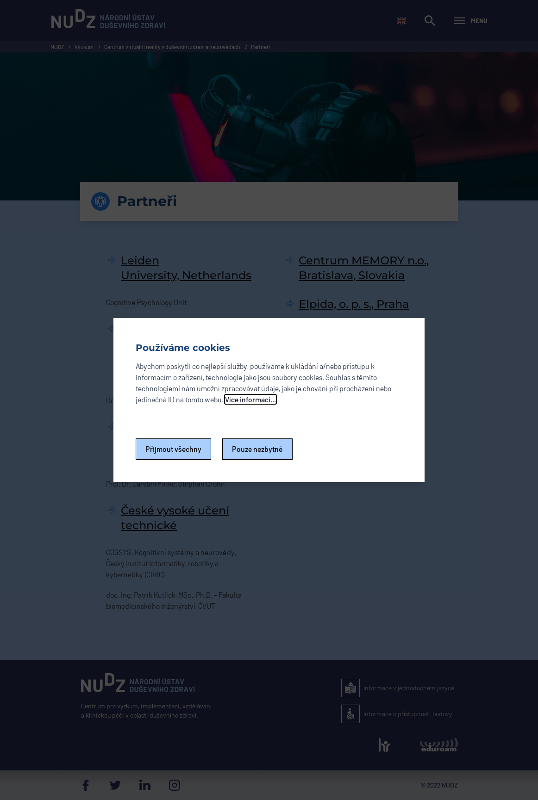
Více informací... (250, 399)
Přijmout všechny (173, 448)
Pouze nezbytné (257, 448)
